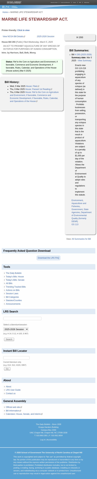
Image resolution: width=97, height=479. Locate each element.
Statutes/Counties (14, 300)
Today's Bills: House (15, 276)
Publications (86, 2)
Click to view (23, 30)
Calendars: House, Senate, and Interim (24, 414)
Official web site (14, 407)
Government (77, 209)
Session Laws (12, 293)
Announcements (13, 304)
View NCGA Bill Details (14, 36)
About (8, 386)
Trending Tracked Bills (16, 287)
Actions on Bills (12, 290)
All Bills (9, 283)
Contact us (10, 393)
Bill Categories (12, 297)
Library (74, 2)
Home (5, 12)
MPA (80, 2)
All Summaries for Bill (81, 239)
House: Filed (32, 86)
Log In (42, 440)
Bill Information (13, 411)
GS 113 (74, 224)
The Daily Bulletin (13, 273)
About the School (54, 2)
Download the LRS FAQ (48, 258)
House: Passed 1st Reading (38, 89)
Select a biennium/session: (15, 325)
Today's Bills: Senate (15, 280)
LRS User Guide (13, 390)
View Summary (84, 60)
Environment (77, 200)
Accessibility (52, 440)
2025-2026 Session (45, 36)
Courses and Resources (65, 2)
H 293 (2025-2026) (83, 54)
